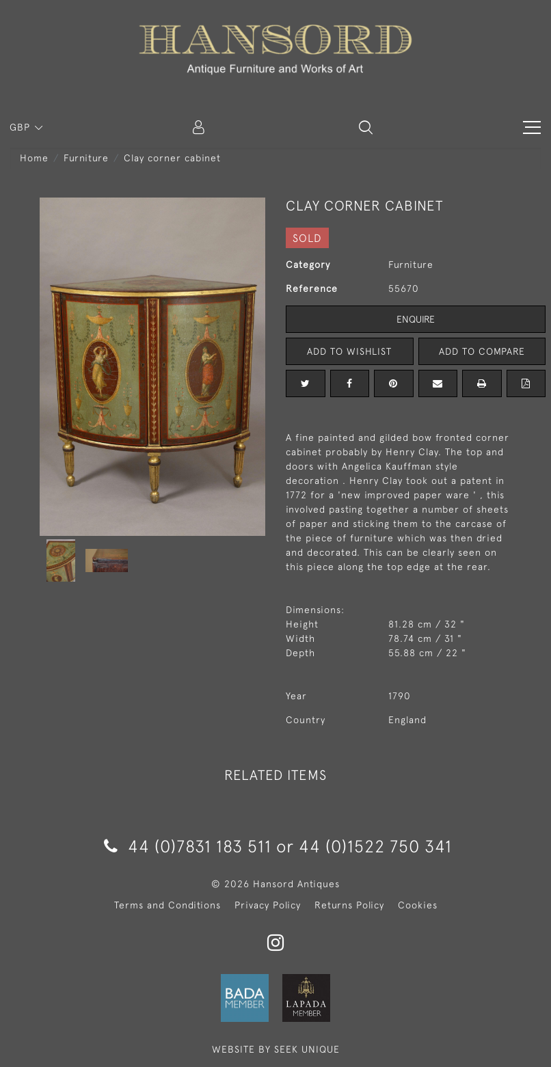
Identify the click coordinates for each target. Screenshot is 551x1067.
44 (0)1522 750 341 (375, 846)
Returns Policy (349, 905)
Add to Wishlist (349, 351)
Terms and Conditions (167, 905)
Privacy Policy (267, 905)
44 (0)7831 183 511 (187, 846)
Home (34, 157)
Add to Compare (482, 351)
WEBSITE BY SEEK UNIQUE (276, 1049)
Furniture (86, 157)
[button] (365, 127)
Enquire (416, 319)
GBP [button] (21, 127)
